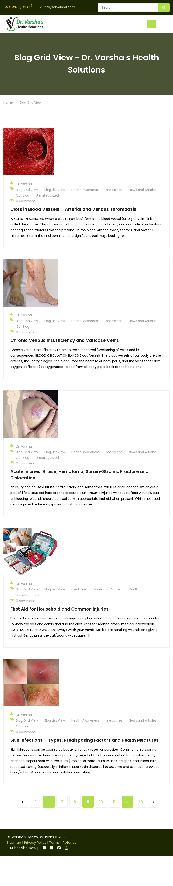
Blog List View (54, 190)
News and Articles (142, 190)
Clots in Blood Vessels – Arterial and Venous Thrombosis (73, 210)
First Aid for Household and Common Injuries (59, 609)
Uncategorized (47, 196)
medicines (114, 190)
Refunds (69, 843)
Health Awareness (85, 190)
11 (114, 802)
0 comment (22, 201)
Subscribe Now (23, 848)
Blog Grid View (30, 103)
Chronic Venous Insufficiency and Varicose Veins (64, 341)
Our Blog (22, 196)
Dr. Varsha (21, 184)
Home (8, 103)
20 (140, 802)
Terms (54, 843)
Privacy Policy (35, 843)
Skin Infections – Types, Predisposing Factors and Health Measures (84, 741)
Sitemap (14, 843)
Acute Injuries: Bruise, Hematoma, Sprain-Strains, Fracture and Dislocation (79, 475)
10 (101, 802)
